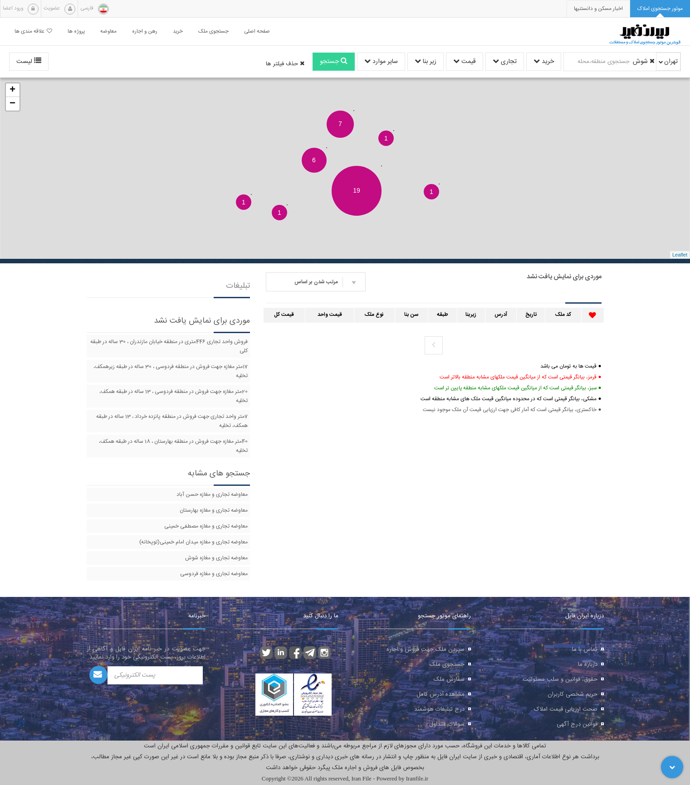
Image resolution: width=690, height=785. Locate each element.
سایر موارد (381, 61)
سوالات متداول (447, 724)
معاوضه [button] (108, 31)
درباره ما (587, 664)
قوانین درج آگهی (577, 724)
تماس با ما (584, 649)
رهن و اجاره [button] (144, 31)
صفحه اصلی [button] (257, 31)
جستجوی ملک (447, 664)
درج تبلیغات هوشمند (439, 709)
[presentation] (598, 9)
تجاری (505, 61)
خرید (543, 61)
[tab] (660, 9)
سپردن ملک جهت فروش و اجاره (426, 649)
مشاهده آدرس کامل (440, 694)
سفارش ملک (449, 679)
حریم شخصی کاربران (572, 694)
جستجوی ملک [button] (213, 31)
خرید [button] (178, 31)
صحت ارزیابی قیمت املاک (565, 709)
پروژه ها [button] (76, 31)
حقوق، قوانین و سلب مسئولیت (560, 679)
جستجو (333, 61)
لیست (28, 61)
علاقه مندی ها (33, 31)
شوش (644, 61)
